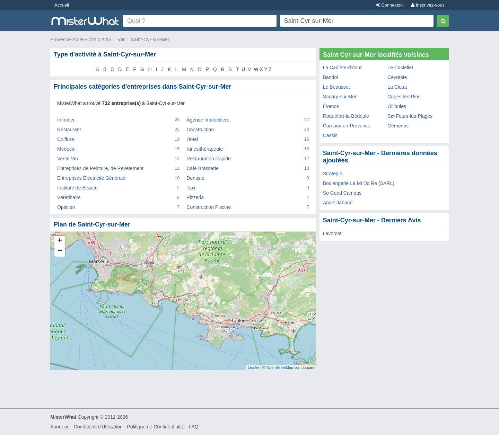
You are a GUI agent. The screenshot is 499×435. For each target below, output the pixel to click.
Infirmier (66, 120)
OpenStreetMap (279, 367)
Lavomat (332, 233)
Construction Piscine (208, 207)
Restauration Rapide (208, 158)
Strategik (332, 173)
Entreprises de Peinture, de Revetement (100, 168)
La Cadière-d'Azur (342, 67)
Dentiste (195, 178)
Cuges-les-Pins (403, 96)
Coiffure (65, 139)
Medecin (66, 149)
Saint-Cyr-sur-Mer (150, 39)
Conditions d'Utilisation (98, 426)
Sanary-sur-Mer (340, 96)
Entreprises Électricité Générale (91, 178)
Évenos (331, 106)
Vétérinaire (69, 197)
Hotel (192, 139)
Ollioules (396, 106)
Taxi (190, 187)
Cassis (330, 135)
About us (59, 426)
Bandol (330, 77)
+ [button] (60, 241)
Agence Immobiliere (207, 120)
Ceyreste (397, 77)
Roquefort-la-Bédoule (346, 116)
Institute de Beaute (77, 187)
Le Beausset (336, 87)
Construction (200, 129)
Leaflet (253, 367)
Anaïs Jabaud (338, 202)
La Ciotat (397, 87)
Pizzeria (195, 197)
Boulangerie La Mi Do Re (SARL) (358, 183)
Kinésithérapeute (204, 149)
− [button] (60, 251)
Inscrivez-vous (428, 5)
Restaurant (69, 129)
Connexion (389, 5)
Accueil (61, 5)
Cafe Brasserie (202, 168)
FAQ (194, 426)
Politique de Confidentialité (155, 426)
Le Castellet (400, 67)
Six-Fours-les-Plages (409, 116)
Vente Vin (67, 158)
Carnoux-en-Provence (346, 125)
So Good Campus (342, 193)
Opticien (66, 207)
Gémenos (398, 125)
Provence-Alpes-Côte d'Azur (80, 39)
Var (121, 39)
